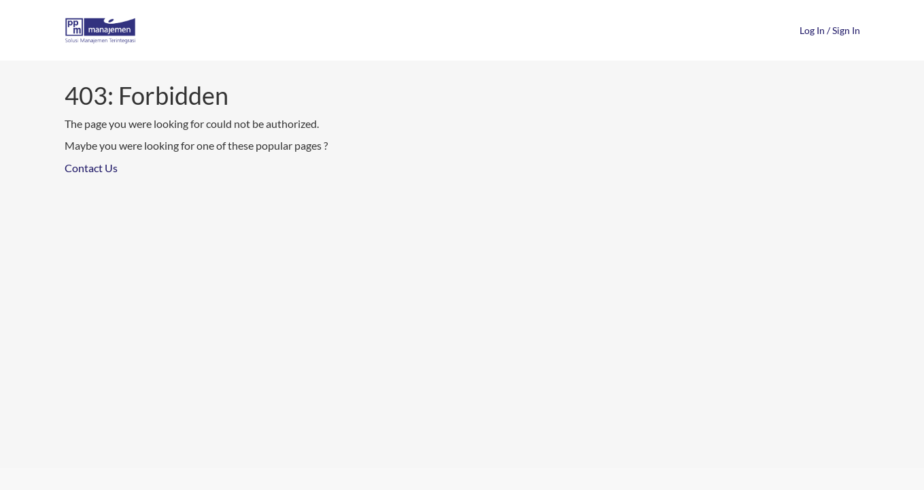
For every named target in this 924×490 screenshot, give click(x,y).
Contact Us (91, 167)
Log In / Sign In (830, 30)
